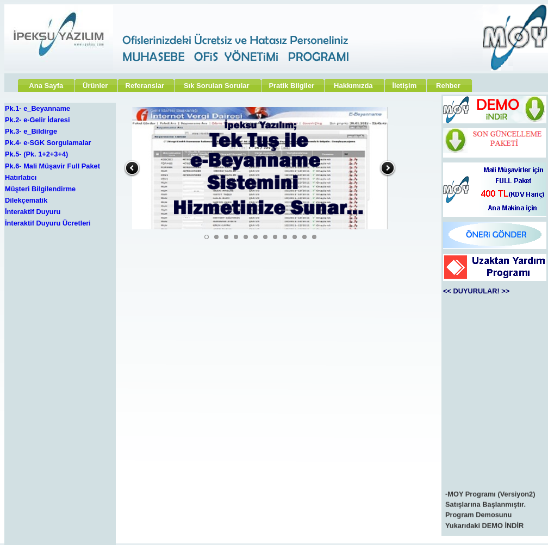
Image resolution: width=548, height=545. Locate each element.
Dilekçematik (26, 200)
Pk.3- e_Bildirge (31, 131)
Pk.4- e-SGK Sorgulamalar (48, 143)
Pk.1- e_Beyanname (37, 108)
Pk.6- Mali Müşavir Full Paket (52, 166)
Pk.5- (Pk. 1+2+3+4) (36, 154)
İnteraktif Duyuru (32, 212)
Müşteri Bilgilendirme (40, 189)
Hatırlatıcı (20, 177)
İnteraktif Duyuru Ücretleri (48, 223)
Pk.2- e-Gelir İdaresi (37, 120)
